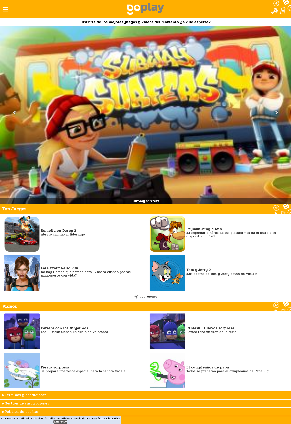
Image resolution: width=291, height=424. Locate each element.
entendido (60, 421)
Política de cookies (22, 412)
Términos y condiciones (26, 395)
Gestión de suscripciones (27, 403)
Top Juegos (146, 296)
